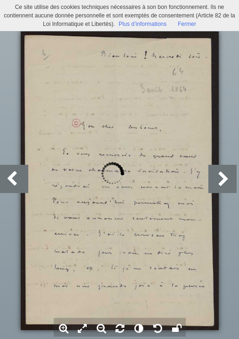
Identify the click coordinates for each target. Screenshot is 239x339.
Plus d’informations (142, 24)
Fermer (187, 24)
